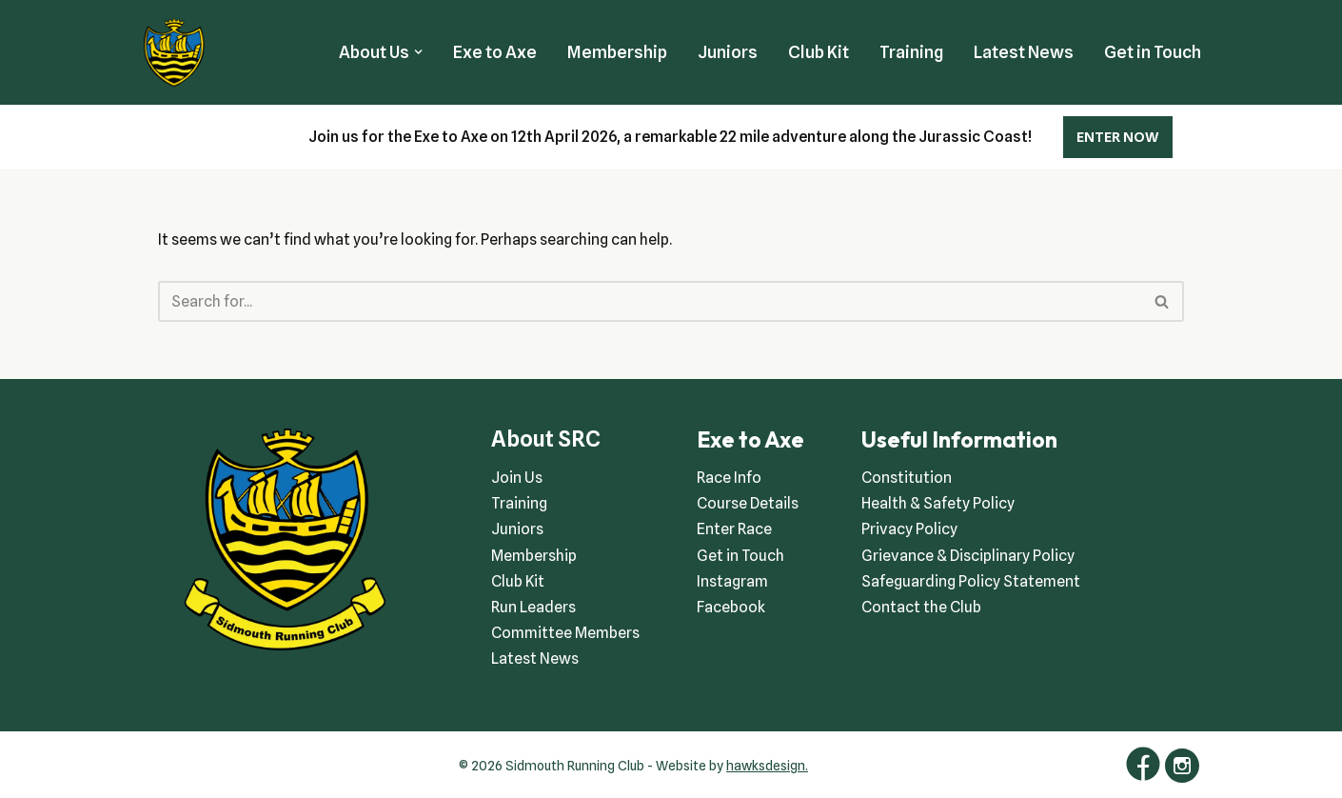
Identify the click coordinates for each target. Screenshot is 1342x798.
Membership (617, 52)
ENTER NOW (1117, 137)
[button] (418, 52)
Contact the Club (921, 607)
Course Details (748, 503)
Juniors (728, 52)
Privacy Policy (909, 529)
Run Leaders (533, 607)
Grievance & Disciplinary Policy (968, 556)
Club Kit (818, 52)
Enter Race (734, 529)
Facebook (731, 607)
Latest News (1024, 52)
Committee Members (565, 633)
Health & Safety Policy (938, 503)
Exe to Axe (495, 52)
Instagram (732, 581)
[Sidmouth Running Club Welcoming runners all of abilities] (174, 52)
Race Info (729, 478)
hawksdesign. (767, 765)
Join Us (517, 478)
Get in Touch (1152, 52)
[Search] (650, 301)
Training (911, 52)
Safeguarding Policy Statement (970, 581)
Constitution (906, 478)
